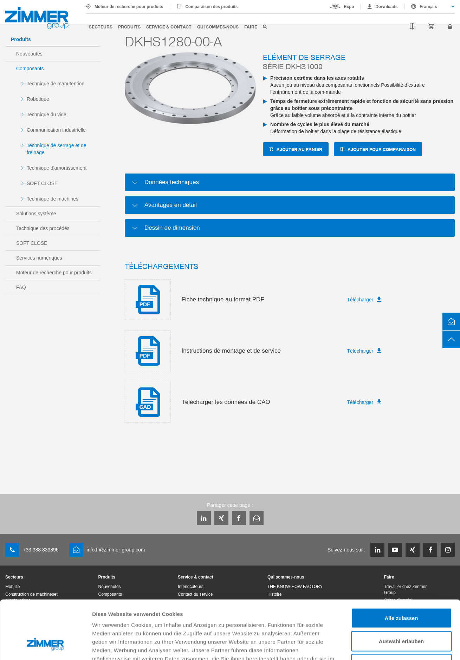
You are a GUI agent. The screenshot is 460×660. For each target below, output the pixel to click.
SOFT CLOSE (42, 183)
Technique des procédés (43, 228)
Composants (30, 68)
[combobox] (429, 6)
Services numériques (39, 258)
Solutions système (36, 213)
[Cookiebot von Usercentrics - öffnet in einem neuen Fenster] (45, 646)
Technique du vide (46, 114)
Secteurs (100, 26)
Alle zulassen (401, 568)
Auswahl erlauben (401, 591)
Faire (250, 26)
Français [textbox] (428, 6)
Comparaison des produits (211, 6)
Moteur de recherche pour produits (129, 6)
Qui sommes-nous (218, 26)
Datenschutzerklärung (258, 617)
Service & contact (169, 26)
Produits (129, 26)
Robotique (38, 99)
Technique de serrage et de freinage (56, 149)
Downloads (386, 6)
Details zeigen (373, 646)
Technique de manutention (55, 83)
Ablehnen (401, 614)
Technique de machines (52, 199)
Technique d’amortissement (56, 168)
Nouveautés (29, 54)
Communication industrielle (56, 130)
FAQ (21, 287)
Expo (349, 6)
